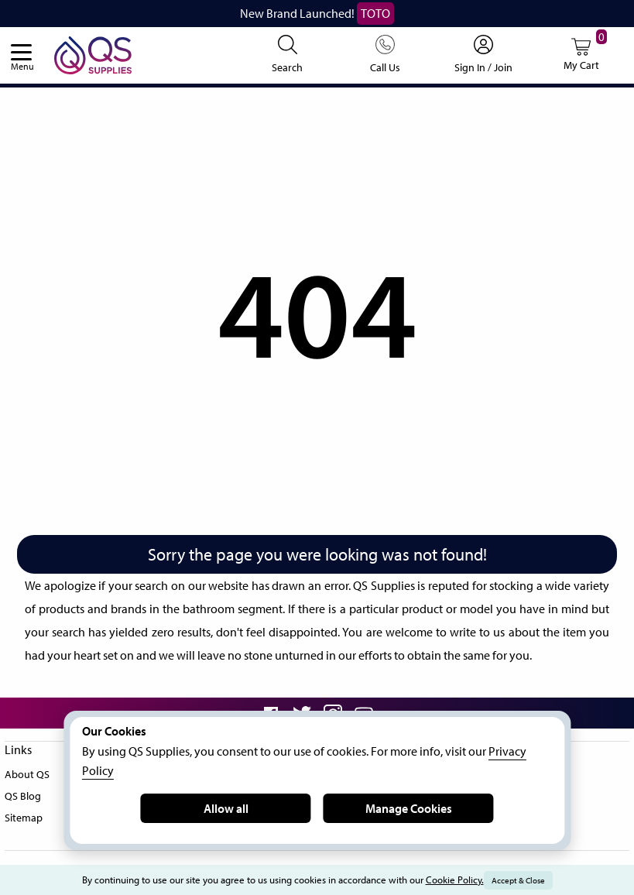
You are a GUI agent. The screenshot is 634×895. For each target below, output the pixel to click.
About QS (28, 795)
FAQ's (172, 860)
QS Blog (25, 817)
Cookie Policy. (464, 880)
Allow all (225, 807)
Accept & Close (533, 880)
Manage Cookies (408, 807)
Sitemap (24, 838)
